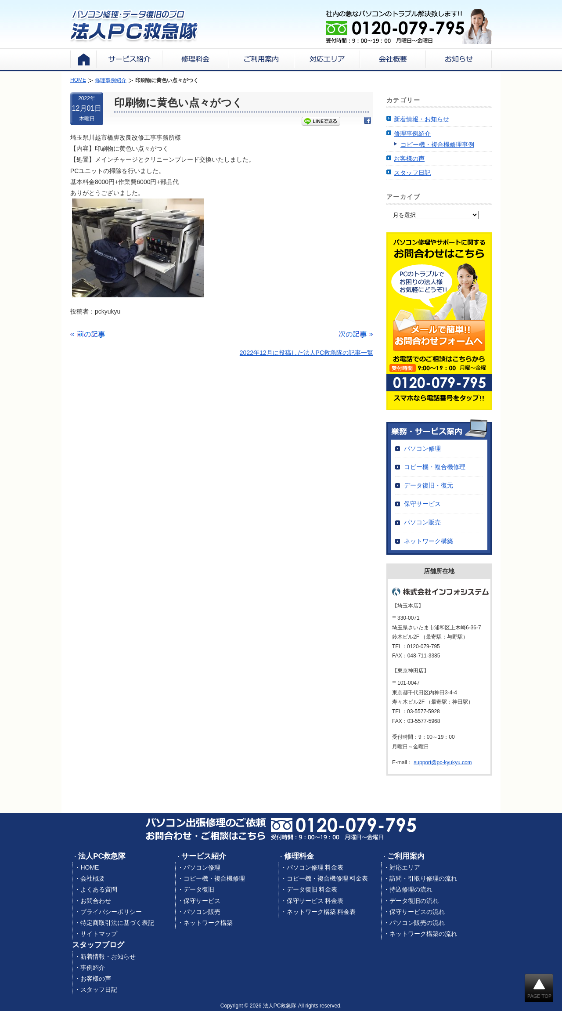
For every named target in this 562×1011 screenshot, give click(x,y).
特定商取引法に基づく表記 (117, 922)
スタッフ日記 (412, 172)
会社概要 (92, 878)
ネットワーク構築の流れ (423, 933)
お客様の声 (409, 158)
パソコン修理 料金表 (315, 867)
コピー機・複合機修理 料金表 (327, 878)
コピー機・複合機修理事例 (437, 144)
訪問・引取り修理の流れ (423, 878)
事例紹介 (92, 967)
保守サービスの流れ (417, 911)
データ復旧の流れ (414, 900)
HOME (89, 867)
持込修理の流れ (410, 889)
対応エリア (404, 867)
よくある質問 (98, 889)
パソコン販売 (422, 522)
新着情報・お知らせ (421, 119)
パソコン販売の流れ (417, 922)
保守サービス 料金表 (315, 900)
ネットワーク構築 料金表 (321, 911)
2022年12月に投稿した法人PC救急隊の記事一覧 (306, 352)
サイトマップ (98, 933)
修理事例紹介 (412, 133)
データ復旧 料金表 (312, 889)
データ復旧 (199, 889)
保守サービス (422, 503)
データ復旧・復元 (428, 485)
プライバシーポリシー (111, 911)
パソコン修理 (422, 448)
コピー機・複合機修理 (434, 466)
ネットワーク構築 (428, 541)
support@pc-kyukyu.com (443, 762)
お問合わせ (95, 900)
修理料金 (299, 856)
